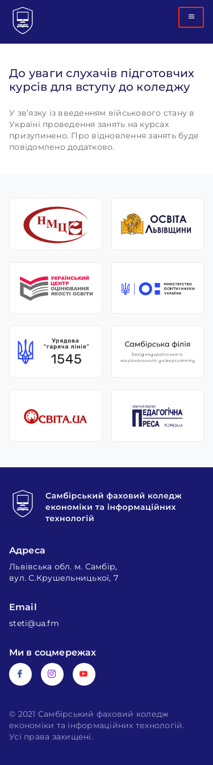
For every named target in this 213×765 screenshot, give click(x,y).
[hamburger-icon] (191, 17)
